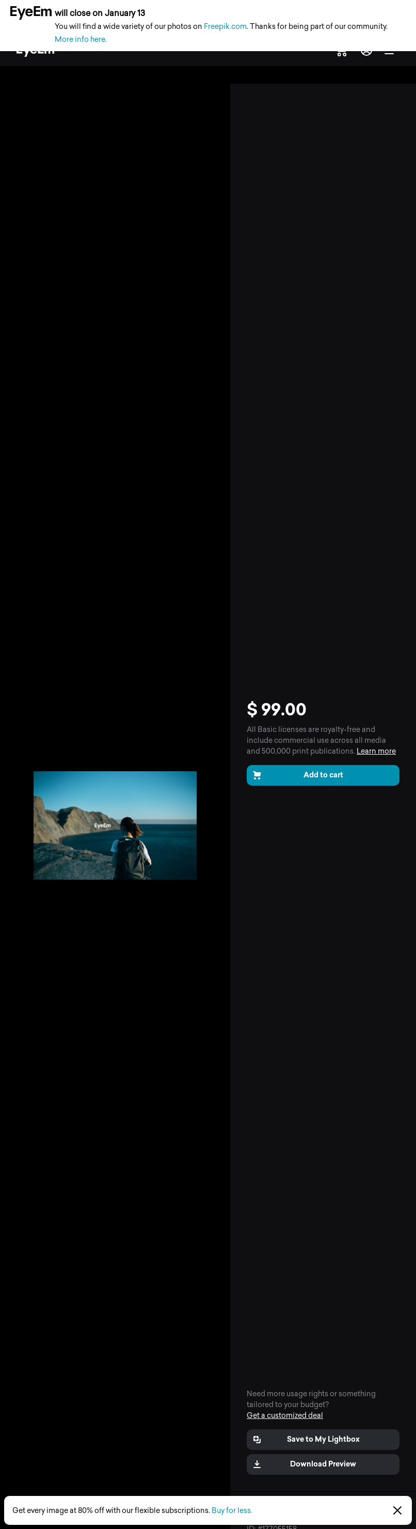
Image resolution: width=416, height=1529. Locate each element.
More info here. (81, 39)
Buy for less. (232, 1510)
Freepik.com (225, 26)
